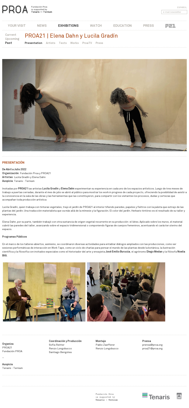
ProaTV (87, 43)
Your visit (17, 25)
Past (8, 43)
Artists (50, 43)
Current (10, 35)
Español (182, 7)
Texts (63, 43)
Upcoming (12, 39)
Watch (96, 25)
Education (122, 25)
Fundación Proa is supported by (41, 9)
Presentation (33, 43)
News (42, 25)
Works (74, 43)
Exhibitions (68, 25)
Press (148, 25)
